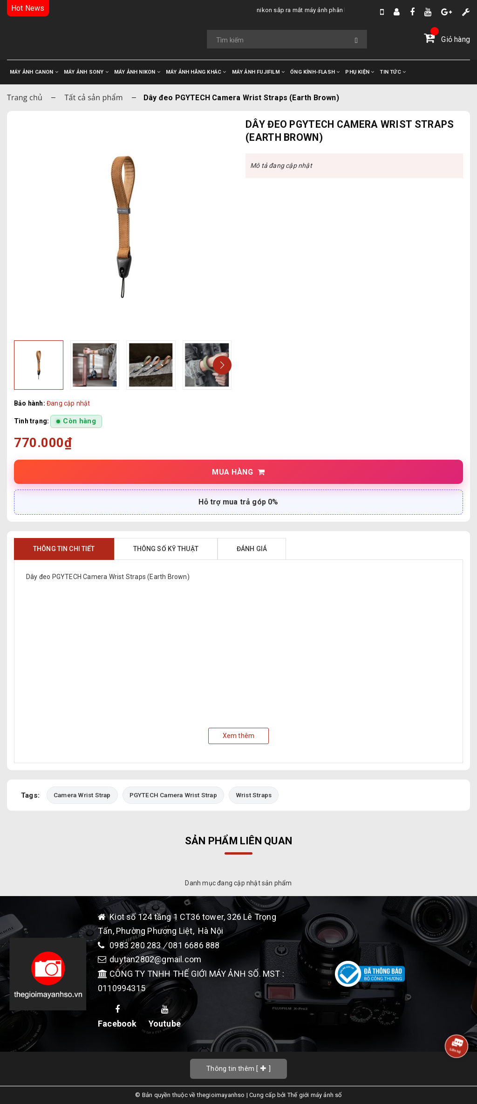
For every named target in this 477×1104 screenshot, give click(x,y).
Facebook (117, 1016)
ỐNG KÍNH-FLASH (315, 72)
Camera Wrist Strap (82, 795)
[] (238, 1068)
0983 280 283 (136, 945)
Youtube (165, 1016)
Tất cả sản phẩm (94, 97)
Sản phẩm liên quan (238, 841)
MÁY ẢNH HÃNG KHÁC (196, 72)
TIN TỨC (393, 72)
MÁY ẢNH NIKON (137, 72)
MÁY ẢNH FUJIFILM (258, 72)
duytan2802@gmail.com (155, 959)
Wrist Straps (254, 795)
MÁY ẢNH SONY (86, 72)
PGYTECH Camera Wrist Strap (173, 795)
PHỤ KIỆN (359, 72)
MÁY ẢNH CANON (34, 72)
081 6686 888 (193, 945)
